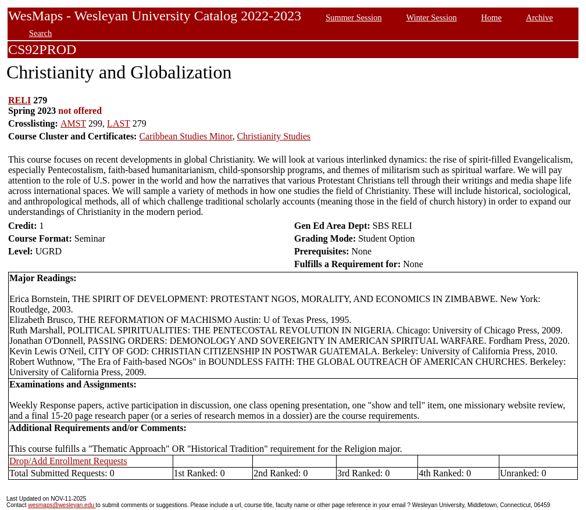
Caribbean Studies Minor (185, 136)
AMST (73, 123)
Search (40, 33)
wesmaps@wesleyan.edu (61, 505)
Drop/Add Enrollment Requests (68, 461)
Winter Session (431, 17)
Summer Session (353, 17)
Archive (539, 17)
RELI (19, 100)
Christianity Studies (274, 136)
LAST (118, 123)
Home (491, 17)
